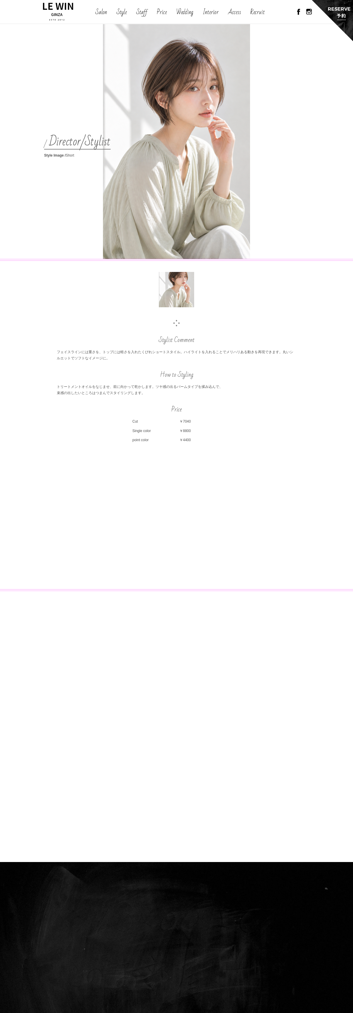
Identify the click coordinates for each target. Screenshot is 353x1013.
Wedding (184, 12)
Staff (141, 12)
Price (162, 12)
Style (121, 12)
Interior (211, 12)
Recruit (257, 12)
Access (234, 12)
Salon (101, 12)
